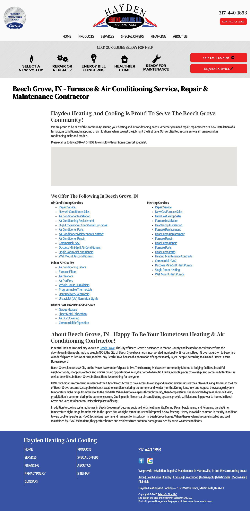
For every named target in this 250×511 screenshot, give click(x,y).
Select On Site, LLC (167, 494)
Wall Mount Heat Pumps (169, 274)
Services (107, 36)
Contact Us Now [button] (233, 21)
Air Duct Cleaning (69, 318)
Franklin (178, 477)
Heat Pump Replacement (170, 234)
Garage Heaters (68, 309)
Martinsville (223, 477)
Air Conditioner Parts (71, 229)
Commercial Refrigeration (74, 323)
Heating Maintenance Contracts (173, 256)
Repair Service (67, 207)
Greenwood (191, 477)
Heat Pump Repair (166, 243)
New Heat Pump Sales (168, 216)
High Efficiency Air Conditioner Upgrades (83, 225)
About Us (180, 36)
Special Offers (132, 36)
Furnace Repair (164, 238)
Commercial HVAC (69, 243)
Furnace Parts (163, 247)
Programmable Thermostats (75, 289)
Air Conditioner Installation (74, 216)
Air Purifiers (66, 281)
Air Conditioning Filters (72, 267)
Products (86, 36)
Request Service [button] (219, 68)
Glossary (38, 484)
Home (67, 36)
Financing (158, 36)
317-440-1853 (149, 449)
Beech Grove (107, 348)
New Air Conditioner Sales (74, 212)
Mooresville (238, 477)
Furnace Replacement (168, 229)
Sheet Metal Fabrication (73, 314)
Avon (141, 477)
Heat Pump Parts (165, 252)
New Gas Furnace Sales (168, 212)
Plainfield (143, 482)
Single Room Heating (167, 270)
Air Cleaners (66, 276)
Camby (167, 477)
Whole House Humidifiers (74, 285)
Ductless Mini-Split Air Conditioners (79, 247)
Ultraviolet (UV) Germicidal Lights (78, 298)
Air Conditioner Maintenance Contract (81, 234)
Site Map (90, 475)
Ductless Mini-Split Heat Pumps (173, 265)
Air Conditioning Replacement (76, 221)
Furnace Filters (67, 272)
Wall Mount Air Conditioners (75, 256)
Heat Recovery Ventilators (74, 294)
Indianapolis (207, 477)
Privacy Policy (42, 475)
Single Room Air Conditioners (76, 252)
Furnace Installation (166, 221)
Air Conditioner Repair (72, 238)
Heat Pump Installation (168, 225)
